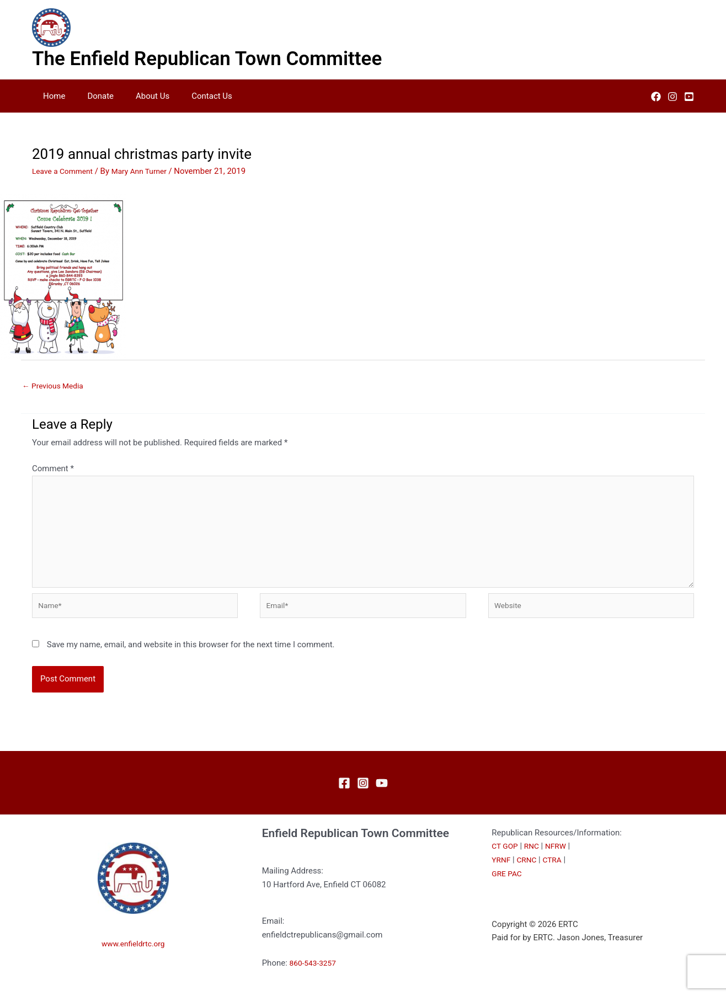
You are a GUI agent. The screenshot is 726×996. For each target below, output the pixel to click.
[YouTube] (689, 97)
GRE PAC (508, 888)
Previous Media (55, 386)
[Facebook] (656, 97)
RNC (534, 861)
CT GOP (506, 861)
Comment (53, 470)
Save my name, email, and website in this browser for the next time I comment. (191, 659)
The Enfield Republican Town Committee (207, 58)
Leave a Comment (65, 171)
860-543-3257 (315, 978)
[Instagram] (672, 97)
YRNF (502, 875)
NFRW (560, 861)
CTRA (556, 875)
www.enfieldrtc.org (133, 958)
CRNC (529, 875)
